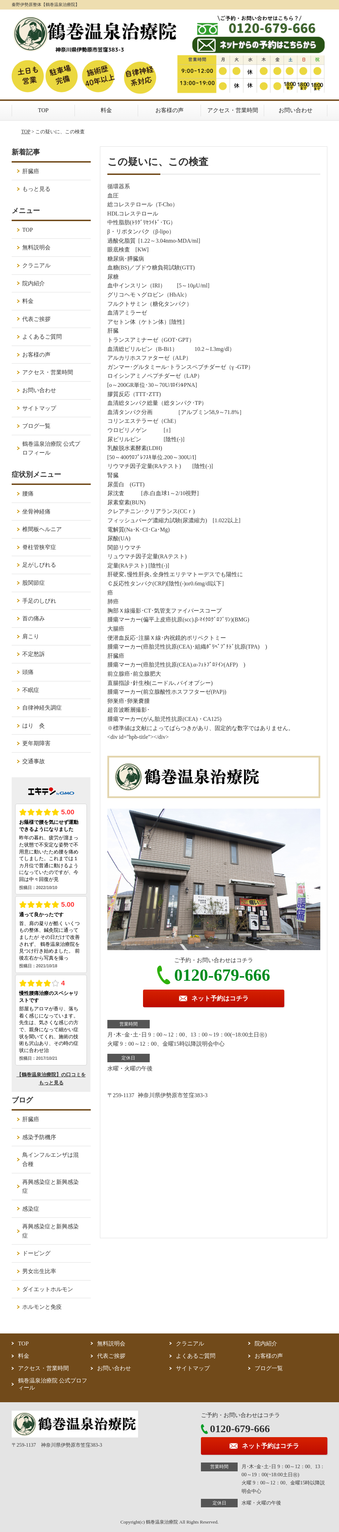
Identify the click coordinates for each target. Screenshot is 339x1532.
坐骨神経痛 (36, 512)
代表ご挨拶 (36, 319)
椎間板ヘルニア (42, 529)
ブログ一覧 (36, 426)
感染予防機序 (39, 1137)
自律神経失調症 (42, 708)
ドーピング (36, 1253)
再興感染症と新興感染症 (50, 1186)
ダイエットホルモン (47, 1289)
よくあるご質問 (42, 337)
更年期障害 (36, 743)
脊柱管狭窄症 (39, 547)
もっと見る (36, 189)
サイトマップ (39, 408)
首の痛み (33, 618)
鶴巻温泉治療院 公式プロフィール (51, 448)
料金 (106, 110)
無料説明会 (36, 247)
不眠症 (30, 690)
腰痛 (28, 494)
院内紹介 (33, 283)
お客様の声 (169, 110)
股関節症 (33, 583)
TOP (43, 110)
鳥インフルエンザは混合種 (50, 1159)
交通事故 (33, 761)
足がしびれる (39, 565)
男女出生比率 (39, 1271)
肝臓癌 (30, 171)
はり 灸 (33, 726)
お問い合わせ (296, 110)
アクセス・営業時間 (232, 110)
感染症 (30, 1209)
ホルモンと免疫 (42, 1307)
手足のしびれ (39, 601)
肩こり (30, 636)
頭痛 (28, 672)
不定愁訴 (33, 654)
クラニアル (36, 265)
